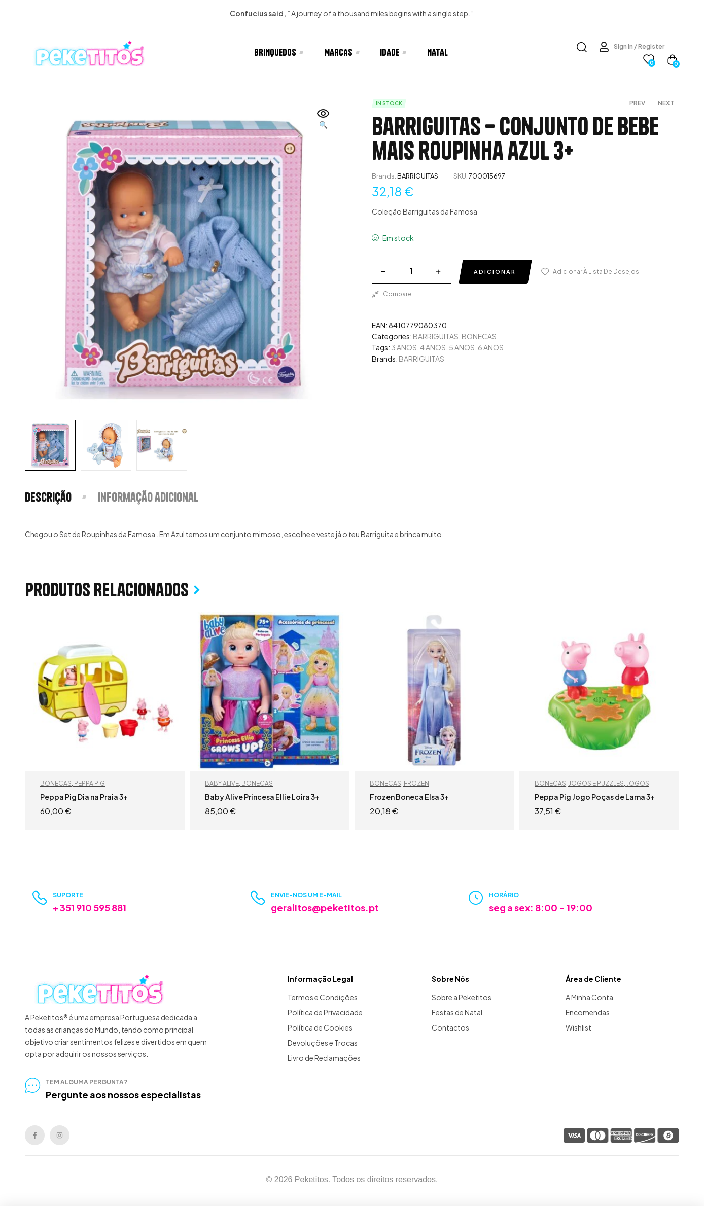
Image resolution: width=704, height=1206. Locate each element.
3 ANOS (404, 347)
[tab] (61, 497)
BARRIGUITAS (417, 176)
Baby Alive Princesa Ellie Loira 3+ (262, 796)
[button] (323, 120)
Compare (397, 294)
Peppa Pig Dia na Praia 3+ (84, 796)
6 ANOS (491, 347)
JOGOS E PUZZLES (596, 783)
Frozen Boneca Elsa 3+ (409, 796)
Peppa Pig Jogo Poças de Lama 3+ (595, 796)
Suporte (68, 895)
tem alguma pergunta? (86, 1082)
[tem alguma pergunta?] (32, 1085)
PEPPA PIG (89, 783)
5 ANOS (462, 347)
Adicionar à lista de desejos (596, 271)
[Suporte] (39, 898)
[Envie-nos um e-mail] (258, 898)
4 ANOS (433, 347)
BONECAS (479, 336)
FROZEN (416, 783)
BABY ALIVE (222, 783)
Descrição (48, 497)
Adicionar (495, 271)
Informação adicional (148, 497)
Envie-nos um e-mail (306, 895)
